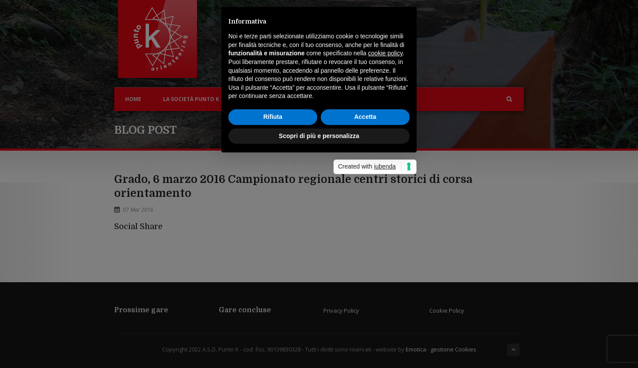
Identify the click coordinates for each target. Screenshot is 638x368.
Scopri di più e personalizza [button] (319, 239)
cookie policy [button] (385, 157)
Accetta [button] (365, 220)
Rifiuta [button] (272, 220)
